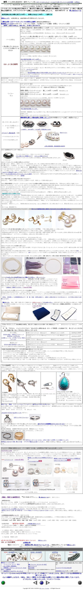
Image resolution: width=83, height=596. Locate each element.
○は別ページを (11, 412)
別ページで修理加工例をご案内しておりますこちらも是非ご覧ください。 (52, 209)
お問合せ (77, 2)
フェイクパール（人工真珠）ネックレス (13, 508)
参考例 (22, 175)
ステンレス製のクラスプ (41, 156)
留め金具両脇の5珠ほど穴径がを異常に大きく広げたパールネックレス (47, 72)
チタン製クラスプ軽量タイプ (24, 156)
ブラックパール (64, 2)
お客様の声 (26, 542)
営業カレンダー (5, 18)
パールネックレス (44, 2)
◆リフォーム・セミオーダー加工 (38, 564)
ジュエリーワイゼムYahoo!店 (64, 567)
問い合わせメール (75, 10)
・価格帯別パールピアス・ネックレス (12, 571)
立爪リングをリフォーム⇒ (21, 417)
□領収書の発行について (33, 523)
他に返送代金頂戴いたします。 (29, 108)
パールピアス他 (54, 2)
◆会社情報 (31, 568)
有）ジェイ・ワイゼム (44, 588)
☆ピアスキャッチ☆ (6, 450)
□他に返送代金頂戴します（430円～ (30, 59)
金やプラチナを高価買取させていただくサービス (51, 424)
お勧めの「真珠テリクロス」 (14, 287)
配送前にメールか (7, 23)
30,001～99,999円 (36, 552)
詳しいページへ (25, 277)
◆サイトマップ (33, 566)
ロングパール (30, 69)
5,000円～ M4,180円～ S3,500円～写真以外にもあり (36, 129)
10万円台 (55, 552)
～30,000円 (10, 552)
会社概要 (70, 2)
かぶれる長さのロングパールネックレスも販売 (19, 174)
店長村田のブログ (61, 571)
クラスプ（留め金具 (8, 133)
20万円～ (76, 552)
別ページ (3, 305)
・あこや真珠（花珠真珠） (9, 566)
